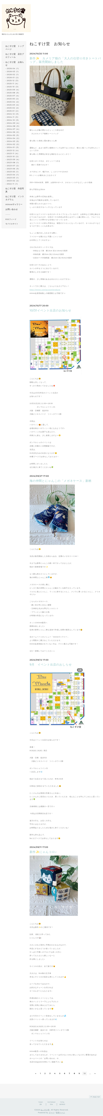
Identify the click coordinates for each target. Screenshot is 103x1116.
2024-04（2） (13, 138)
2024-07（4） (13, 129)
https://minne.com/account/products (45, 290)
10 (86, 1073)
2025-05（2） (13, 99)
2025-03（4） (13, 105)
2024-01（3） (13, 147)
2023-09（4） (13, 159)
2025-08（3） (13, 93)
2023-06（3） (13, 169)
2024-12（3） (13, 114)
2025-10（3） (13, 87)
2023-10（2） (13, 156)
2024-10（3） (13, 120)
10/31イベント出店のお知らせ (50, 310)
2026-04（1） (13, 68)
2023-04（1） (13, 175)
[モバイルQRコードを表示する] (14, 223)
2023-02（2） (13, 181)
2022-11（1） (13, 184)
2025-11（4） (13, 83)
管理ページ (60, 1113)
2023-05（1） (13, 172)
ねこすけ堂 (45, 1110)
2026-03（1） (13, 71)
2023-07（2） (13, 166)
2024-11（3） (13, 117)
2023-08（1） (13, 162)
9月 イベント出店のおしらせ (51, 664)
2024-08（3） (13, 126)
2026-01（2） (13, 77)
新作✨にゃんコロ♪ (43, 852)
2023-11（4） (13, 153)
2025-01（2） (13, 111)
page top (95, 1097)
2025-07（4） (13, 96)
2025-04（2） (13, 102)
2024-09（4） (13, 123)
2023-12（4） (13, 150)
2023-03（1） (13, 178)
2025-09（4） (13, 90)
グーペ (51, 1113)
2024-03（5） (13, 141)
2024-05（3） (13, 135)
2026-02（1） (13, 74)
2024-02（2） (13, 144)
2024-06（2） (13, 132)
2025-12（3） (13, 80)
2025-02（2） (13, 108)
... (91, 1073)
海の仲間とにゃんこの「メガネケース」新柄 (60, 481)
